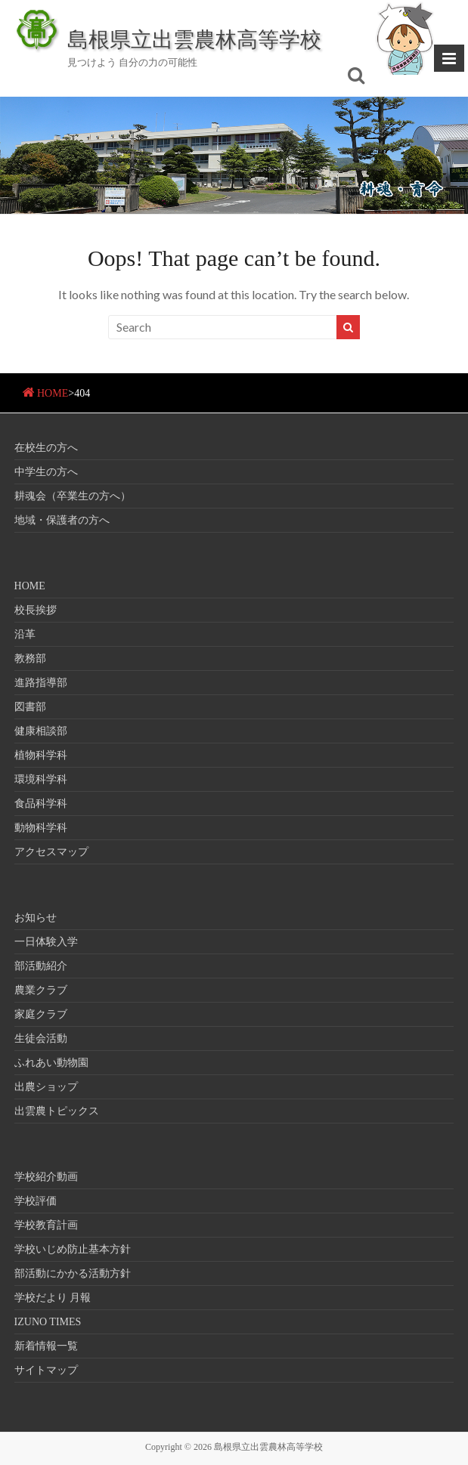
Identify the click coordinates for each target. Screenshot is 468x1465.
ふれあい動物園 (51, 1062)
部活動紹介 (40, 966)
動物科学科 (40, 827)
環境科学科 (40, 779)
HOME (52, 393)
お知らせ (35, 917)
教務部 (30, 658)
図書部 (30, 706)
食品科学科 (40, 803)
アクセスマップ (51, 852)
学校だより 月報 (52, 1297)
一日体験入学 (46, 941)
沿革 (25, 634)
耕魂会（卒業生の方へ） (72, 496)
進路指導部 (40, 682)
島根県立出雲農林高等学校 (194, 38)
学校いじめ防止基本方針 (72, 1249)
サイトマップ (46, 1370)
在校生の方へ (46, 447)
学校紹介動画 (46, 1176)
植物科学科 (40, 755)
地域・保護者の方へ (62, 520)
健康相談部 (40, 731)
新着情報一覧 (46, 1346)
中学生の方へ (46, 472)
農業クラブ (40, 990)
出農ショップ (46, 1087)
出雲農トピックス (56, 1111)
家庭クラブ (40, 1014)
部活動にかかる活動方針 (72, 1273)
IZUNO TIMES (48, 1321)
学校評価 (35, 1201)
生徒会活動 (40, 1038)
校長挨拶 (35, 610)
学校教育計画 (46, 1225)
